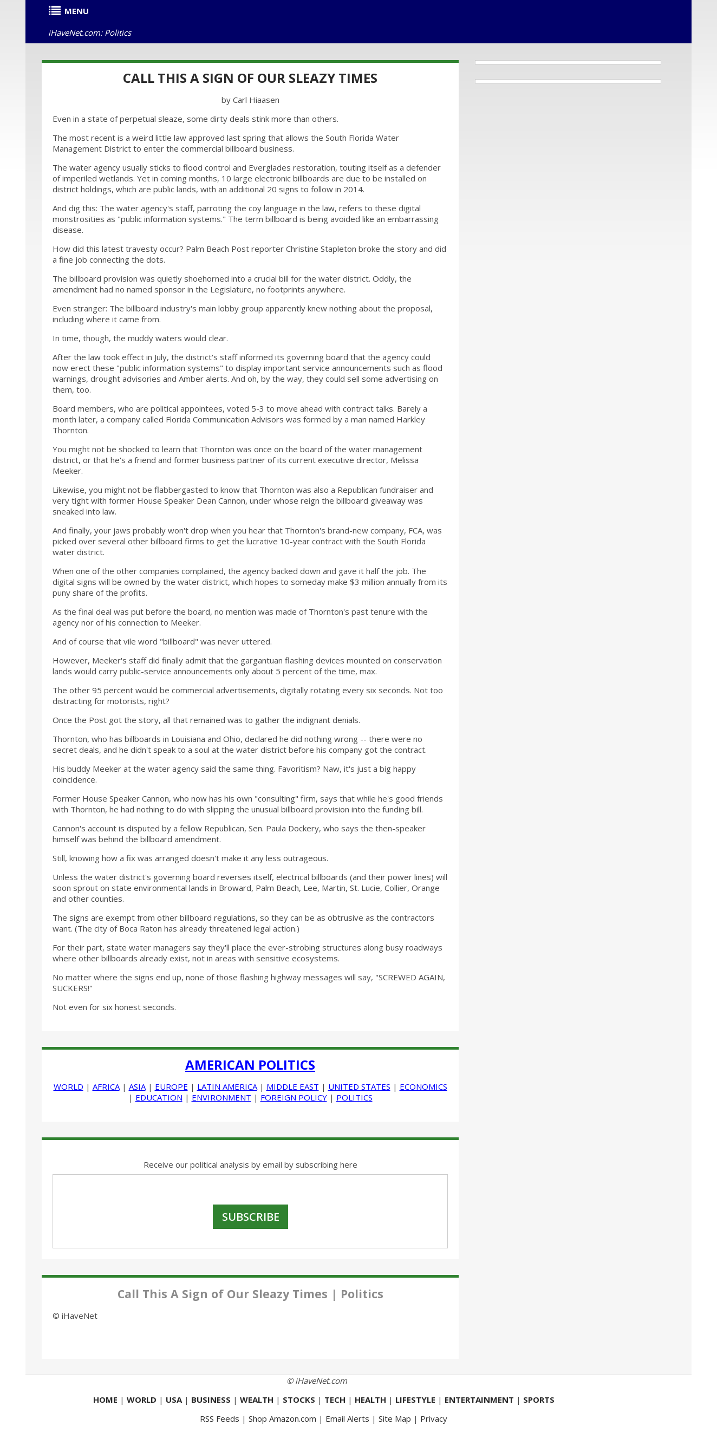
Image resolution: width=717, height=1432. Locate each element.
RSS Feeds (219, 1418)
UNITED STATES (359, 1086)
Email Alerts (347, 1418)
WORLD (68, 1086)
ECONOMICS (423, 1086)
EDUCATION (158, 1097)
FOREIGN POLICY (293, 1097)
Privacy (433, 1418)
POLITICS (354, 1097)
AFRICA (106, 1086)
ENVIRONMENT (221, 1097)
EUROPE (171, 1086)
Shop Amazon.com (282, 1418)
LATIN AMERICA (227, 1086)
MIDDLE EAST (292, 1086)
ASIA (137, 1086)
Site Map (395, 1418)
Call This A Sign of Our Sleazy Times (250, 78)
